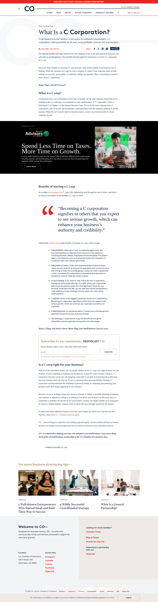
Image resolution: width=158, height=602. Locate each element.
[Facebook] (94, 49)
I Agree (128, 597)
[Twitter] (98, 49)
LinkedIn (49, 560)
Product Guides (105, 13)
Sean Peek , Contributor (50, 49)
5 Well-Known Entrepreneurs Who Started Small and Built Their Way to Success (37, 508)
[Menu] (19, 9)
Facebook (49, 567)
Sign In (130, 13)
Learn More (31, 166)
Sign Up (137, 13)
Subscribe (108, 352)
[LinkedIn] (103, 49)
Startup (49, 26)
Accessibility (92, 591)
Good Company (83, 13)
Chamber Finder (93, 531)
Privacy (81, 591)
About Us (71, 591)
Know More (110, 597)
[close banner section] (153, 2)
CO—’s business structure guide (66, 415)
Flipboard (49, 571)
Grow (68, 13)
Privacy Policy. (67, 357)
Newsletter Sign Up (95, 541)
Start (50, 13)
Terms (102, 591)
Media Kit (90, 554)
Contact (62, 591)
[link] (118, 12)
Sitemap (110, 591)
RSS (118, 591)
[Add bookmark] (114, 48)
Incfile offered (54, 243)
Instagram (50, 556)
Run (59, 13)
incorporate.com (55, 192)
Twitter (48, 564)
